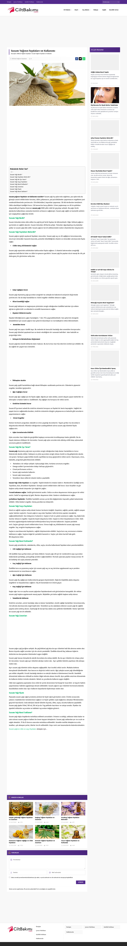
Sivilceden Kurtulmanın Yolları (101, 335)
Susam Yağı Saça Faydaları (18, 182)
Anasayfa (13, 53)
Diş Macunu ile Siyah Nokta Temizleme (104, 105)
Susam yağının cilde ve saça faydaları (22, 729)
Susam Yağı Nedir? (16, 174)
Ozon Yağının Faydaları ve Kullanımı (70, 842)
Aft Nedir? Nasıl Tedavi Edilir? (101, 237)
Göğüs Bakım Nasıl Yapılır (100, 72)
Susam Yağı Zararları (17, 187)
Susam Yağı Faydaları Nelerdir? (20, 177)
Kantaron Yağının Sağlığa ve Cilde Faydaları (21, 842)
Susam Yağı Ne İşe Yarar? (18, 179)
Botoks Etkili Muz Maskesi (100, 204)
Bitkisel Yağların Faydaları (24, 53)
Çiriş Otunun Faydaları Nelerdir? (102, 138)
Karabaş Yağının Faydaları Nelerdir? (70, 818)
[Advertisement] (59, 31)
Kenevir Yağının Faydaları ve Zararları (45, 842)
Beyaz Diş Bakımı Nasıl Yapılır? (101, 171)
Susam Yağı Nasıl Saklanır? (18, 191)
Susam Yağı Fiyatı (16, 189)
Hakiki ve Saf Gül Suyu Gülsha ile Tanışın (102, 271)
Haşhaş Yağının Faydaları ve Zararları (44, 818)
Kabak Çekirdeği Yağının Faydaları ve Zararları (21, 818)
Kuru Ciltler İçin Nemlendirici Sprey (103, 368)
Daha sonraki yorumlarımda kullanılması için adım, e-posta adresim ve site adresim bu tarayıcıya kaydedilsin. (42, 877)
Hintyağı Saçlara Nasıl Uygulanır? (102, 303)
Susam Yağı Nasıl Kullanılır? (19, 184)
